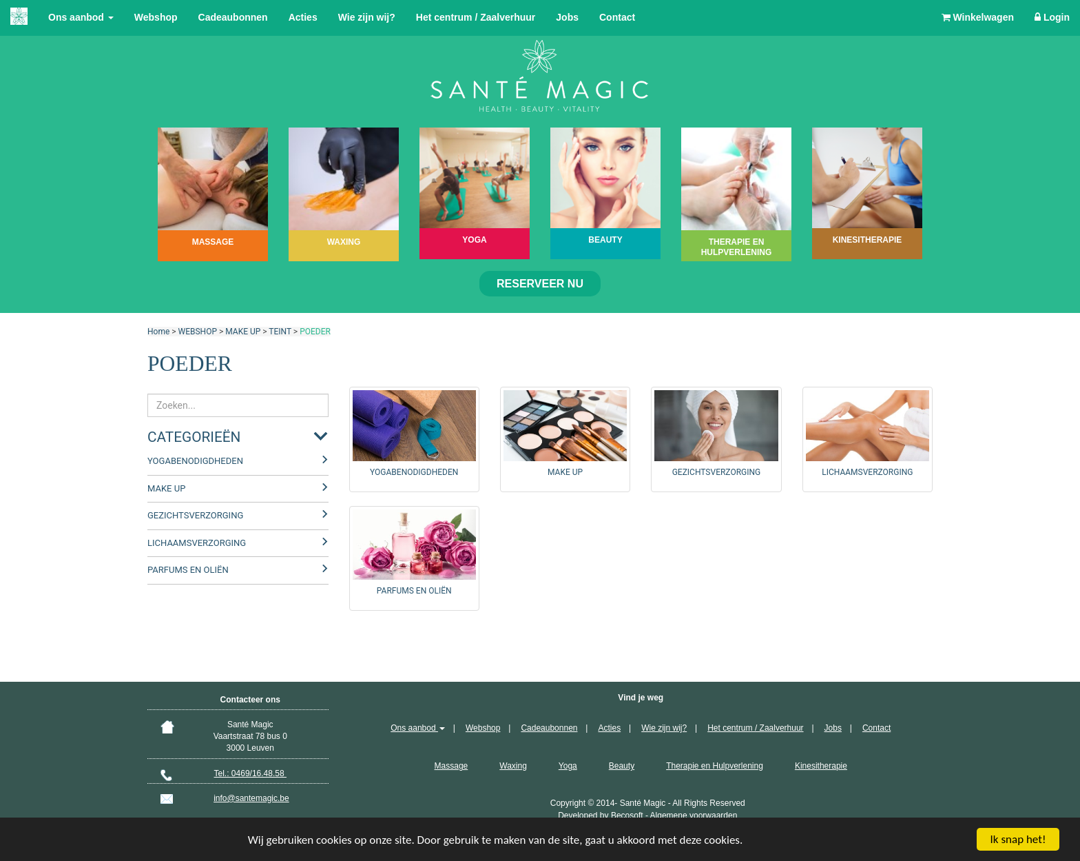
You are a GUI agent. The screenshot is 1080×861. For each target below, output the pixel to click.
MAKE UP (242, 331)
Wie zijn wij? (366, 17)
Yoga (568, 766)
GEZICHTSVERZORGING (195, 515)
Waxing (513, 766)
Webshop (156, 17)
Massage (451, 766)
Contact (617, 17)
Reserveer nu (540, 284)
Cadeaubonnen (233, 17)
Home (158, 331)
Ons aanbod (81, 17)
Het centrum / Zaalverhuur (476, 17)
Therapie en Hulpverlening (714, 766)
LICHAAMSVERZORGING (196, 543)
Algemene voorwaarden (694, 815)
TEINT (280, 331)
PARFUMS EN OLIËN (188, 570)
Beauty (621, 766)
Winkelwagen (978, 17)
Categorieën (193, 437)
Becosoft (627, 815)
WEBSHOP (197, 331)
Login (1052, 17)
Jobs (567, 17)
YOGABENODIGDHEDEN (195, 461)
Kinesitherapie (821, 766)
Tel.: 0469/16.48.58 (250, 773)
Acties (303, 17)
